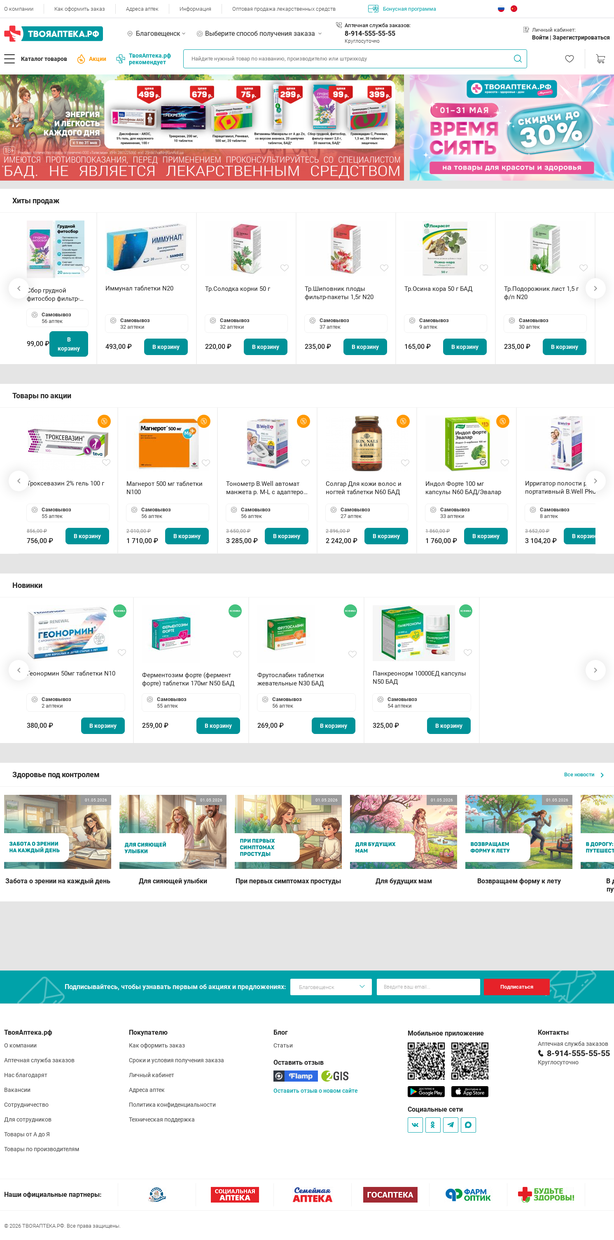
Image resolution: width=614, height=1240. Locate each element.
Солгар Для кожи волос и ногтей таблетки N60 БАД (364, 488)
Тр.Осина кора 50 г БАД (438, 289)
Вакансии (17, 1090)
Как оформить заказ (79, 9)
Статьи (283, 1045)
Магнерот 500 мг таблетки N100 (164, 488)
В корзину (69, 344)
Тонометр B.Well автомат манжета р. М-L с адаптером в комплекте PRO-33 (267, 488)
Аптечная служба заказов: (378, 25)
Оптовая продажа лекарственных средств (284, 9)
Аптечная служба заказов (39, 1060)
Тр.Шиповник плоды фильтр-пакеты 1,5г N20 (339, 293)
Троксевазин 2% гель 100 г (65, 483)
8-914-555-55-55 (370, 33)
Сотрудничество (26, 1104)
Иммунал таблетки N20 (139, 288)
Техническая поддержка (162, 1119)
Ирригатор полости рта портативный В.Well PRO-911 (561, 488)
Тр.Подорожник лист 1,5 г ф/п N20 (541, 293)
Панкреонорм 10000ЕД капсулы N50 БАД (419, 677)
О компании (18, 9)
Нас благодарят (25, 1075)
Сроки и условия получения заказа (176, 1060)
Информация (195, 9)
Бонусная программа (402, 8)
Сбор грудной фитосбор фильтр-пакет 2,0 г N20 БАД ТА (55, 295)
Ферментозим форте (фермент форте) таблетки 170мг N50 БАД (188, 679)
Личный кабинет (151, 1075)
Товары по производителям (41, 1149)
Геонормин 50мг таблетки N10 (71, 673)
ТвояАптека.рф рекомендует (143, 58)
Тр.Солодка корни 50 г (237, 289)
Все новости (584, 774)
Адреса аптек (142, 9)
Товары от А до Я (27, 1134)
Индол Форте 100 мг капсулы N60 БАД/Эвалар (463, 488)
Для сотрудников (27, 1119)
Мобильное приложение (446, 1033)
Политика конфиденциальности (172, 1104)
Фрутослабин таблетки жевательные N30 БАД (290, 679)
